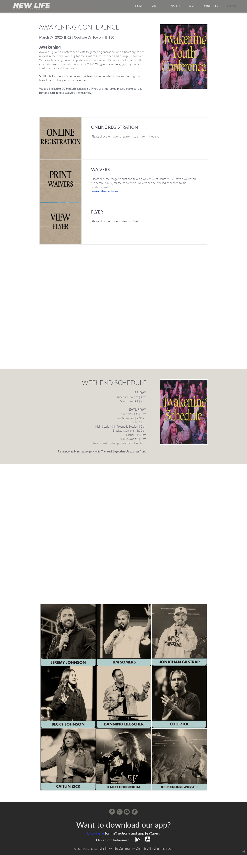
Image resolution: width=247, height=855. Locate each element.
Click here (95, 833)
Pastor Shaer (105, 191)
